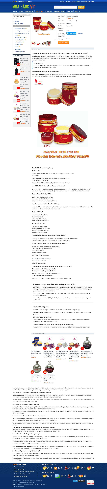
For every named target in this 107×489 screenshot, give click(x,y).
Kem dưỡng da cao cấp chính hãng (41, 258)
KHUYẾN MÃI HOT (18, 55)
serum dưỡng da (59, 441)
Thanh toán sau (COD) (49, 464)
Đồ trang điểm (48, 11)
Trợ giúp (73, 1)
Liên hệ (82, 1)
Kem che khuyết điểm (20, 39)
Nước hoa (15, 11)
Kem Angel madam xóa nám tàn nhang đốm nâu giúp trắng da (87, 353)
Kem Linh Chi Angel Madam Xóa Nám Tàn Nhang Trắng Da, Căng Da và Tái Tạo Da (24, 95)
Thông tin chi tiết (36, 49)
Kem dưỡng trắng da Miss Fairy (22, 31)
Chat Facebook (72, 33)
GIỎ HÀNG (62, 1)
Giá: (59, 18)
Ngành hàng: (61, 21)
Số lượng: (60, 39)
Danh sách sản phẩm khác (38, 333)
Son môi (21, 11)
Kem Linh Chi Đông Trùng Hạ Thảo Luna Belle (36, 353)
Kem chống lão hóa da (21, 37)
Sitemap (78, 1)
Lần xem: (60, 30)
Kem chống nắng (19, 42)
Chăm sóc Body (39, 11)
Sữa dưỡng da (19, 44)
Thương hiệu (69, 11)
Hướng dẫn (68, 1)
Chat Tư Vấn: (61, 34)
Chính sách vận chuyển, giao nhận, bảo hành (24, 471)
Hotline (19, 464)
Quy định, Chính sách (19, 466)
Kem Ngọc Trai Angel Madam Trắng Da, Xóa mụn (36, 377)
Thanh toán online (48, 472)
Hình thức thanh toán (19, 469)
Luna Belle (68, 23)
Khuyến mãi (77, 11)
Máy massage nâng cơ (59, 11)
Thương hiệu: (61, 23)
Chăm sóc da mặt (29, 11)
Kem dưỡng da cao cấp (71, 20)
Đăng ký (92, 1)
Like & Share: (61, 36)
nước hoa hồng (47, 441)
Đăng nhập (87, 1)
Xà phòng (17, 46)
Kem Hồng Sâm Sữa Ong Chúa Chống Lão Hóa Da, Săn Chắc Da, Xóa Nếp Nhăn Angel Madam (74, 355)
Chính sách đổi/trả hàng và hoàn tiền (22, 473)
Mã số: (59, 26)
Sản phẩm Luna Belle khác (39, 260)
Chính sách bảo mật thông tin (20, 476)
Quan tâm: (60, 28)
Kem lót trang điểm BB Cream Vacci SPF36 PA (24, 60)
